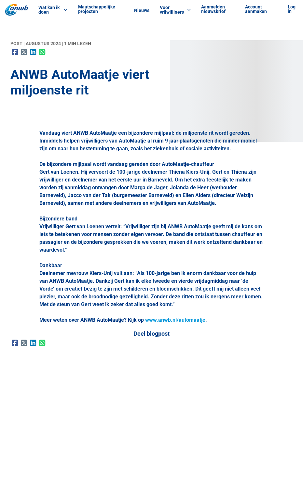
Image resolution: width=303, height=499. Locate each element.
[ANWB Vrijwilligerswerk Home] (16, 9)
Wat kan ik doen (53, 9)
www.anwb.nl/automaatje (175, 320)
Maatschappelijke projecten (96, 9)
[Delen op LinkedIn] (33, 51)
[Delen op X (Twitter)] (24, 51)
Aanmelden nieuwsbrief (213, 9)
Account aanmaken (256, 9)
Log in (292, 9)
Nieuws (141, 10)
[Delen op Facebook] (15, 51)
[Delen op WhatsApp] (42, 51)
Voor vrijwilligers (175, 9)
